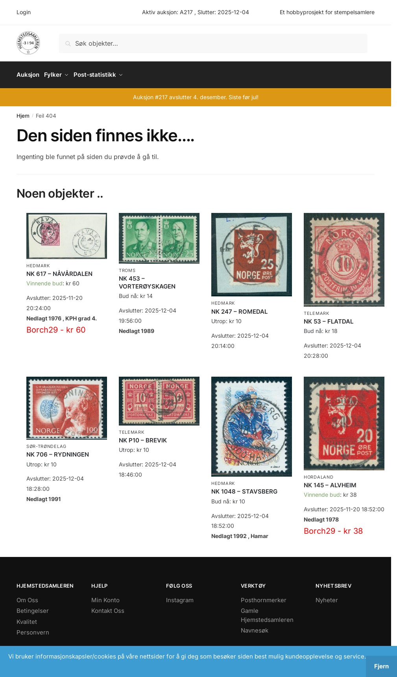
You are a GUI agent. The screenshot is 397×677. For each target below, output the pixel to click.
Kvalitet (27, 619)
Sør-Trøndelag (46, 443)
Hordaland (318, 474)
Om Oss (27, 597)
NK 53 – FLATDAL (328, 318)
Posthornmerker (263, 597)
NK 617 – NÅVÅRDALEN (59, 271)
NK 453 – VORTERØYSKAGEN (147, 279)
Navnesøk (254, 627)
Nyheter (327, 597)
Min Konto (105, 597)
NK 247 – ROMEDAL (239, 309)
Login (24, 12)
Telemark (316, 310)
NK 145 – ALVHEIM (330, 482)
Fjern (381, 666)
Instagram (180, 597)
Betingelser (33, 608)
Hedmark (38, 263)
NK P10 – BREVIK (143, 437)
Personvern (33, 629)
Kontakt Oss (107, 608)
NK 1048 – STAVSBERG (244, 488)
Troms (127, 267)
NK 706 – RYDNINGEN (57, 451)
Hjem (23, 113)
